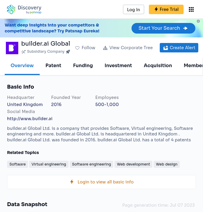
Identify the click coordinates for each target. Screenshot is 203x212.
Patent (53, 65)
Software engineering (91, 164)
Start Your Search (163, 28)
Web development (133, 164)
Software (17, 164)
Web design (166, 164)
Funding (83, 65)
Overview (22, 65)
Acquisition (158, 65)
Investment (118, 65)
